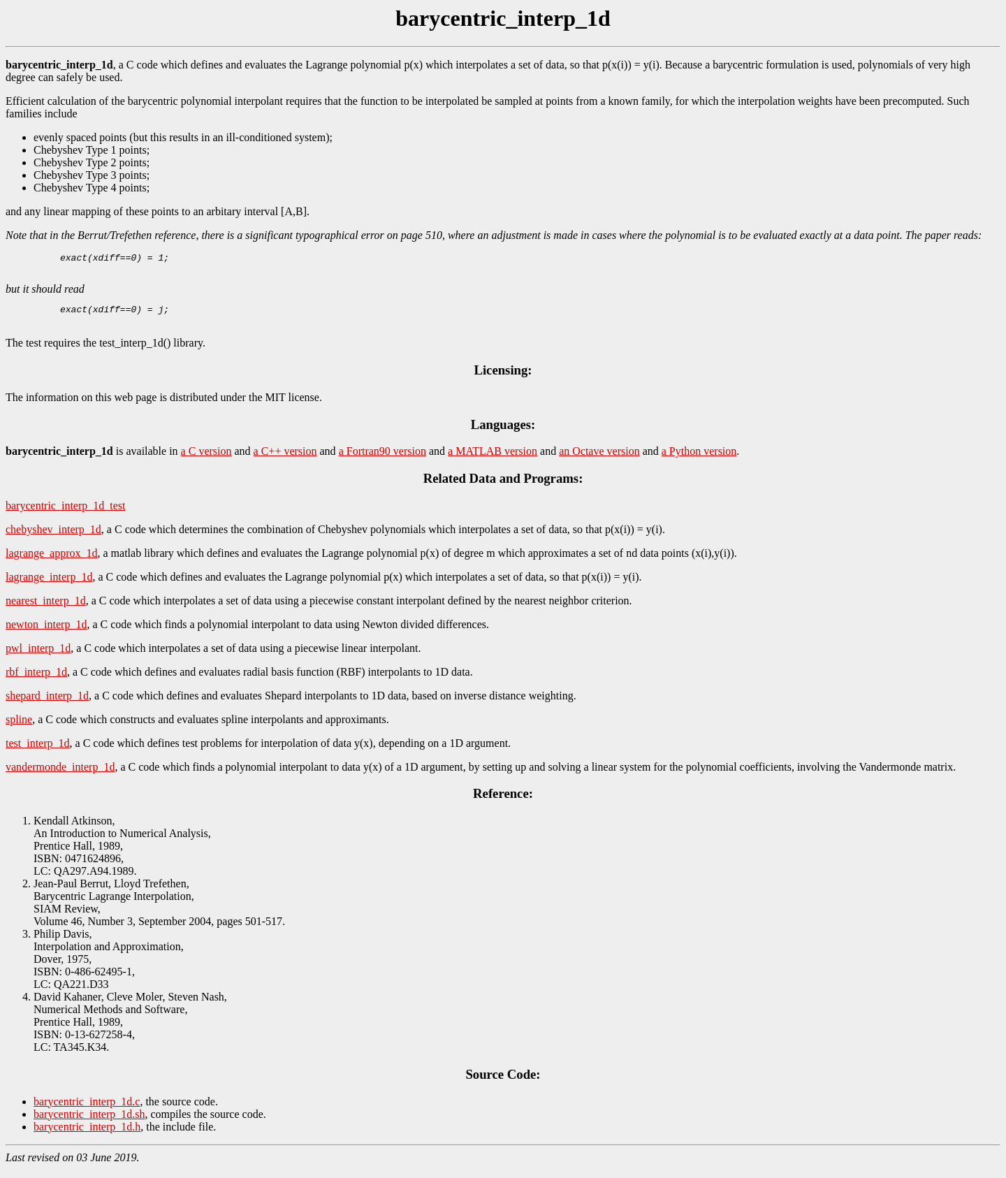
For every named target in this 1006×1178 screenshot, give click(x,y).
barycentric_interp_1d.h (87, 1135)
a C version (206, 459)
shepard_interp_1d (47, 704)
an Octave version (599, 459)
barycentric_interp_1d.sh (89, 1122)
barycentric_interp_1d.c (87, 1110)
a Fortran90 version (382, 459)
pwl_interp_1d (38, 656)
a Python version (699, 459)
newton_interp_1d (46, 633)
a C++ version (285, 459)
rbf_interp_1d (36, 680)
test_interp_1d (38, 751)
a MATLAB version (492, 459)
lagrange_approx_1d (52, 561)
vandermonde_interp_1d (60, 775)
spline (19, 728)
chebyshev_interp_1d (53, 538)
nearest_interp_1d (46, 609)
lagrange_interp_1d (49, 585)
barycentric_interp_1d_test (66, 514)
